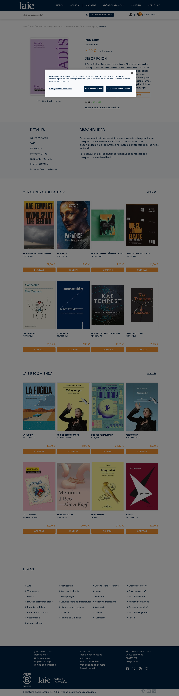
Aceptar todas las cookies (118, 89)
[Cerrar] (132, 73)
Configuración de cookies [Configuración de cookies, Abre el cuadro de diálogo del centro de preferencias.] (60, 88)
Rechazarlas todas (93, 89)
